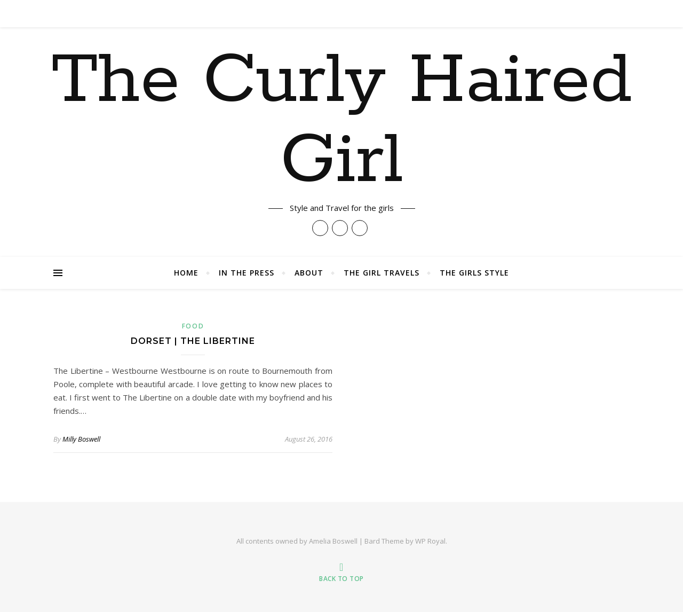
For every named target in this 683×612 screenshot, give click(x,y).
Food (193, 326)
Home (186, 273)
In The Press (246, 273)
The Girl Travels (381, 273)
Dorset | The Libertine (193, 341)
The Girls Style (474, 273)
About (309, 273)
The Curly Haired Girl (341, 121)
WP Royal (430, 541)
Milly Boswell (81, 439)
